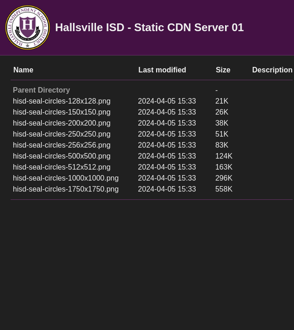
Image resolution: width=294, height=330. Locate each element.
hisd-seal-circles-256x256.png (62, 145)
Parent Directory (41, 90)
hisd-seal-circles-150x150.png (62, 112)
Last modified (162, 70)
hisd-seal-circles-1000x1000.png (66, 178)
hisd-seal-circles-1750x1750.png (66, 189)
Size (223, 70)
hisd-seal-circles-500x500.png (62, 156)
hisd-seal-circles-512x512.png (62, 167)
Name (23, 70)
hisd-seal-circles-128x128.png (62, 101)
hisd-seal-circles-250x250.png (62, 134)
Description (272, 70)
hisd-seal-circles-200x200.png (62, 123)
